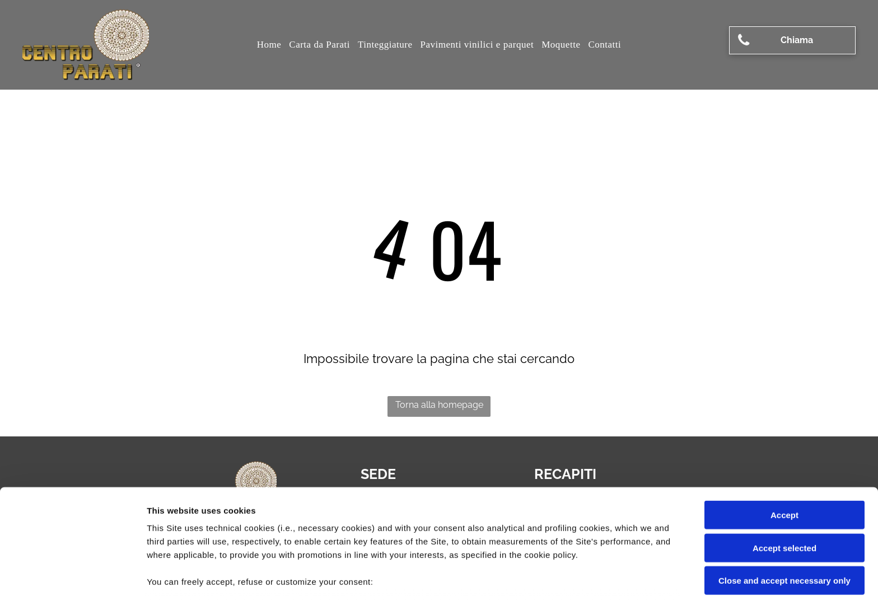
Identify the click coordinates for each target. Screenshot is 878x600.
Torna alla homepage (439, 404)
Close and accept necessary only (784, 501)
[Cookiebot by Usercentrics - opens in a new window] (73, 578)
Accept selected (784, 468)
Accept (784, 436)
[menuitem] (269, 44)
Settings (569, 578)
